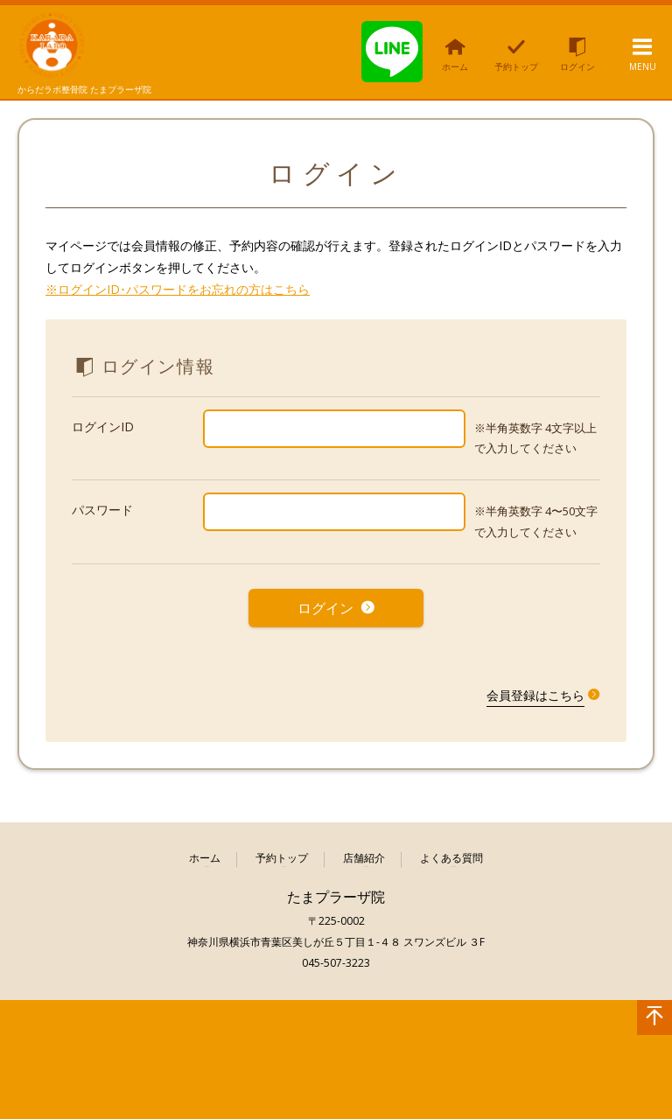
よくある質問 (451, 855)
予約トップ (282, 855)
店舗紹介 (364, 855)
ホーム (204, 855)
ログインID (103, 426)
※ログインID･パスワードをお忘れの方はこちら (178, 289)
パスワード (102, 509)
